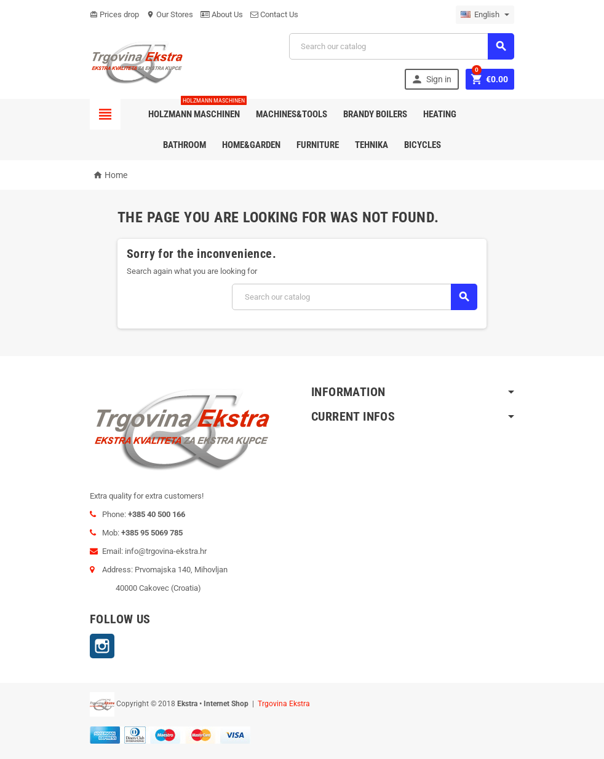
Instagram (102, 646)
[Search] (401, 46)
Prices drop (114, 14)
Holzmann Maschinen (196, 109)
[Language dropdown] (485, 15)
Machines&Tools (291, 114)
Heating (439, 114)
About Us (222, 14)
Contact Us (274, 14)
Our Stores (169, 14)
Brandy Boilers (375, 114)
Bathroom (184, 144)
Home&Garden (251, 144)
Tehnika (371, 144)
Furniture (317, 144)
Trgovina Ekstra (284, 703)
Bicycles (422, 144)
